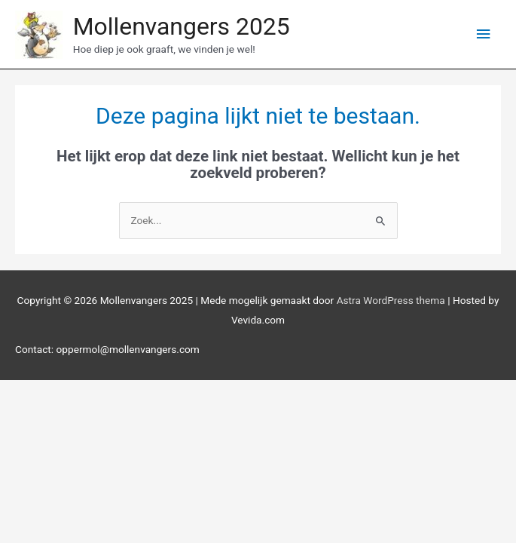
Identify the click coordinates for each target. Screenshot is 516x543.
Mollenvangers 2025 (181, 26)
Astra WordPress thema (391, 300)
